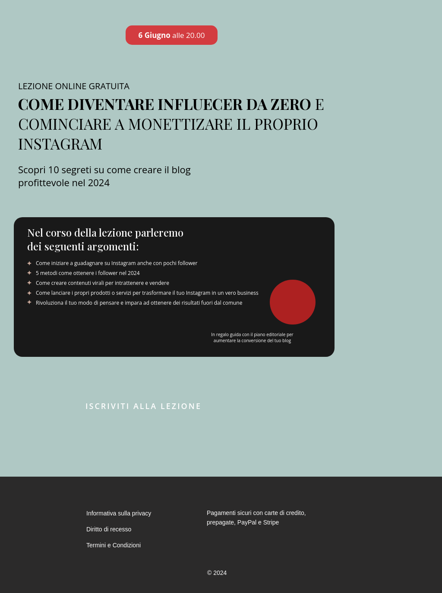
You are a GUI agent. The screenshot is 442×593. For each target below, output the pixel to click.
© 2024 (217, 572)
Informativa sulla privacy (118, 513)
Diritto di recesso (108, 529)
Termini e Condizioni (113, 545)
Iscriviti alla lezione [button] (143, 406)
